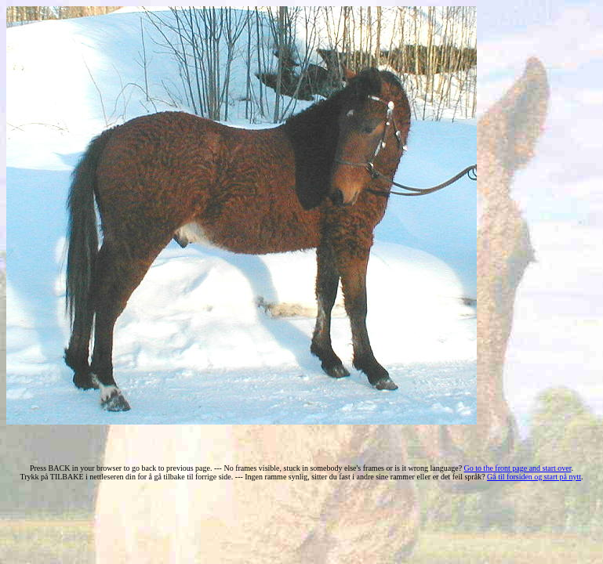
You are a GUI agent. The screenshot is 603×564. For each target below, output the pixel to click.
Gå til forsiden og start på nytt (534, 476)
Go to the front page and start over (518, 468)
